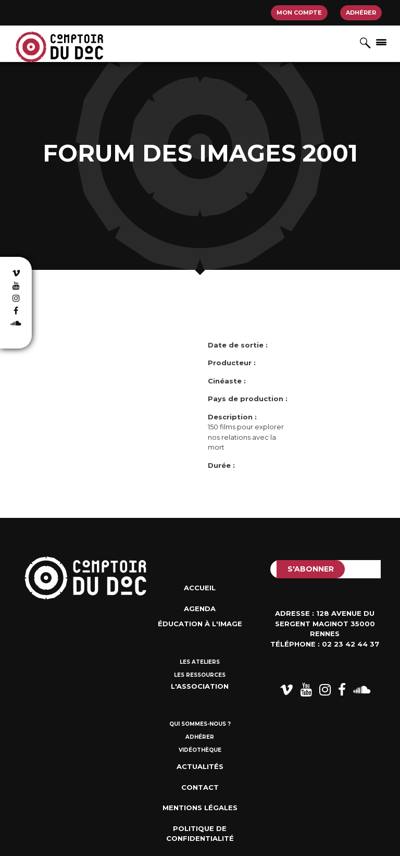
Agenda (200, 608)
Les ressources (200, 675)
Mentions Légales (200, 807)
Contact (200, 787)
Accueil (200, 588)
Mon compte (299, 12)
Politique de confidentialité (200, 833)
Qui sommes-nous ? (200, 724)
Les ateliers (200, 662)
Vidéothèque (200, 750)
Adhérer (361, 12)
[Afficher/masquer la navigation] (381, 41)
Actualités (200, 766)
